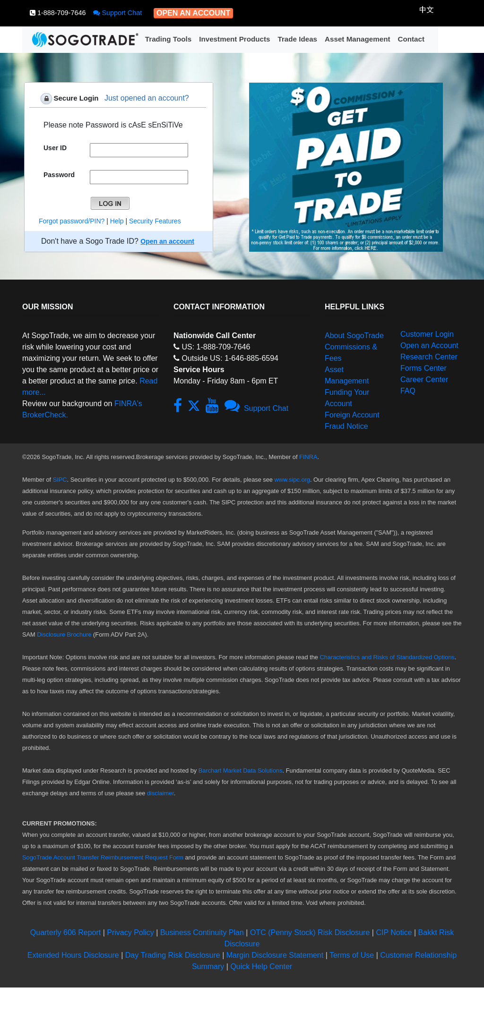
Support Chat (117, 13)
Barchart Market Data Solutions (241, 770)
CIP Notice (394, 932)
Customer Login (427, 334)
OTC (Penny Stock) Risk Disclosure (311, 932)
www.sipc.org (292, 479)
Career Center (424, 379)
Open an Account (429, 345)
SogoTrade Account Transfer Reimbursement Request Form (102, 857)
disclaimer (160, 793)
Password (59, 175)
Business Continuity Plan (203, 932)
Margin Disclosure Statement (274, 955)
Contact (411, 39)
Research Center (429, 357)
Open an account (167, 241)
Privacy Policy (130, 932)
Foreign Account (352, 415)
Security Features (155, 221)
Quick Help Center (261, 966)
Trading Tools (168, 39)
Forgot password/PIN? (71, 221)
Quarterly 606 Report (65, 932)
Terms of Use (351, 955)
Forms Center (423, 368)
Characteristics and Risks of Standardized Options (387, 657)
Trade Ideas (297, 39)
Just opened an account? (146, 98)
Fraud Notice (346, 426)
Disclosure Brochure (64, 634)
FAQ (407, 391)
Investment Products (234, 39)
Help (117, 221)
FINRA (308, 456)
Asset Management (357, 39)
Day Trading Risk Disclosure (172, 955)
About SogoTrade (354, 336)
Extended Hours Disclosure (73, 955)
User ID (55, 148)
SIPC (60, 479)
